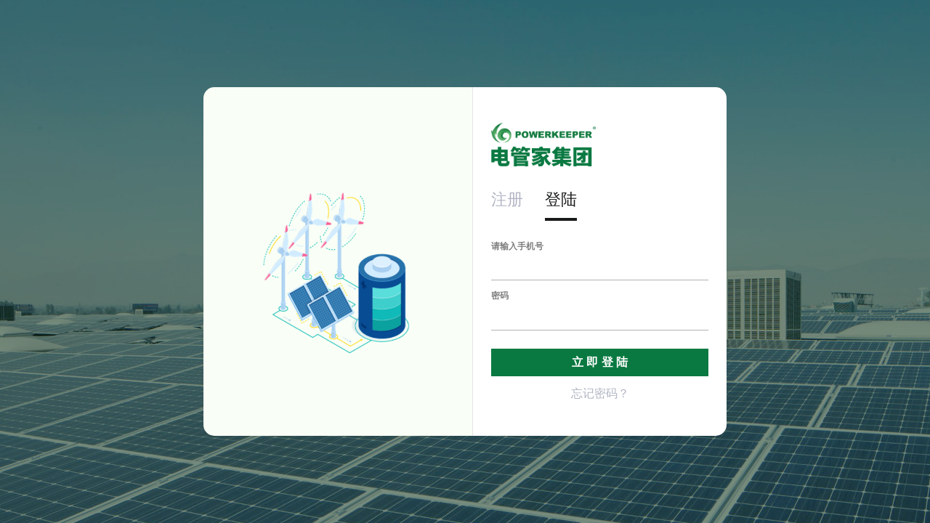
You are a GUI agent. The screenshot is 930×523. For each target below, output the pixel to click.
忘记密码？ (600, 393)
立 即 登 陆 (600, 362)
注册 (507, 200)
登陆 (561, 200)
